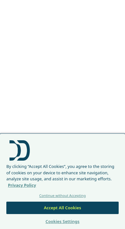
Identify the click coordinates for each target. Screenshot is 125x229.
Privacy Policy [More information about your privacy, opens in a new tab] (22, 185)
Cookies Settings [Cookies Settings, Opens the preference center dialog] (63, 221)
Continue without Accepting (62, 195)
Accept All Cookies (62, 208)
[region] (62, 181)
